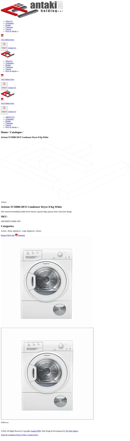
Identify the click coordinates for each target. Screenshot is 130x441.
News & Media (12, 31)
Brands (8, 25)
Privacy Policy (21, 435)
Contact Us (12, 48)
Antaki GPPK (36, 431)
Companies (9, 23)
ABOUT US (9, 117)
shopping (20, 235)
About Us (9, 21)
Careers (8, 29)
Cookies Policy (32, 435)
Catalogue (9, 27)
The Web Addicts (72, 431)
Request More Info (8, 235)
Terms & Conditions (8, 435)
